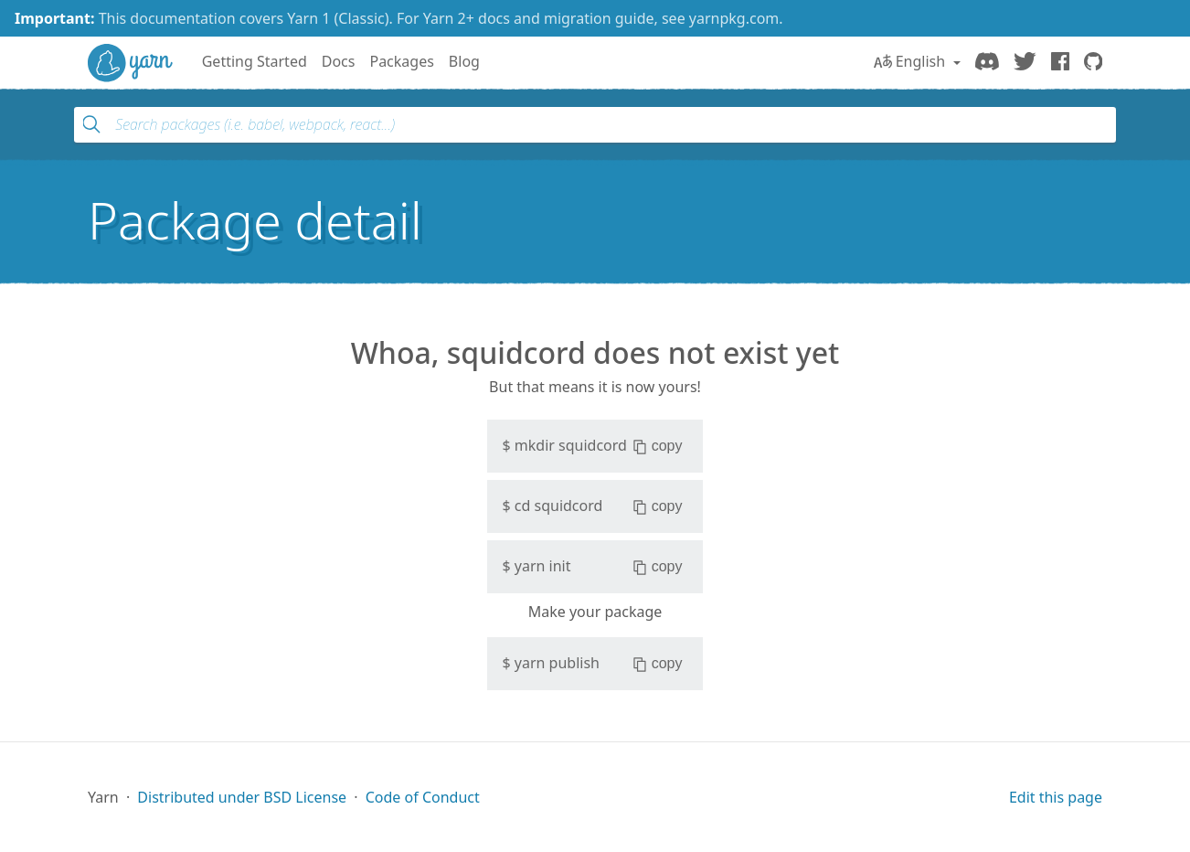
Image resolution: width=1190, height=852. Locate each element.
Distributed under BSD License (241, 797)
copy (657, 446)
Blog (464, 61)
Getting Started (254, 61)
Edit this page (1055, 797)
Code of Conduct (423, 797)
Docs (339, 61)
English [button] (912, 61)
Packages (401, 61)
